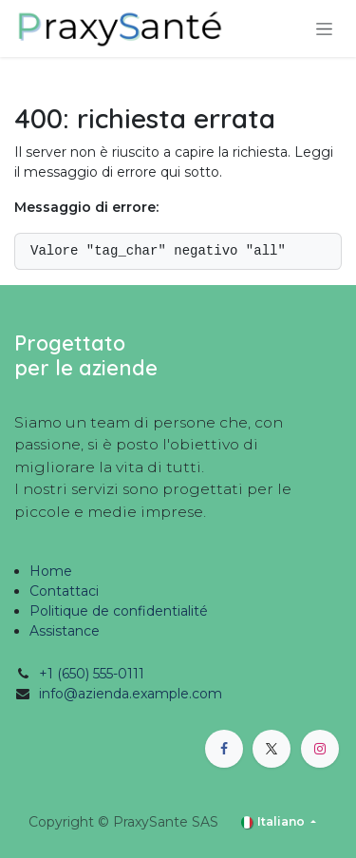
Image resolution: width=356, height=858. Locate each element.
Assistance (64, 630)
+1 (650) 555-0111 (91, 673)
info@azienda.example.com (130, 693)
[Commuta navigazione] (324, 28)
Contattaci (64, 591)
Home (50, 571)
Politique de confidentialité (118, 611)
